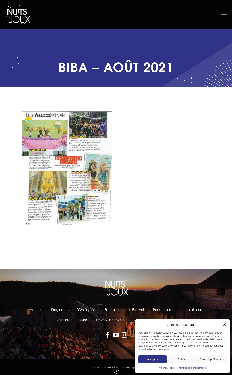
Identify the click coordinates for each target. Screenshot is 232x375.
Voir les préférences (212, 359)
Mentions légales (168, 367)
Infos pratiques (191, 309)
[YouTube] (116, 335)
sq (116, 372)
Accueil (36, 309)
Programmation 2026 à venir (73, 309)
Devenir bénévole (110, 319)
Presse (82, 319)
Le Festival (136, 309)
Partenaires (162, 309)
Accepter (152, 359)
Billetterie (111, 309)
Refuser (182, 359)
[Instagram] (124, 335)
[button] (225, 324)
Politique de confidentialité (192, 367)
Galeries (62, 319)
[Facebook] (107, 335)
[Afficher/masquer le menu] (224, 14)
